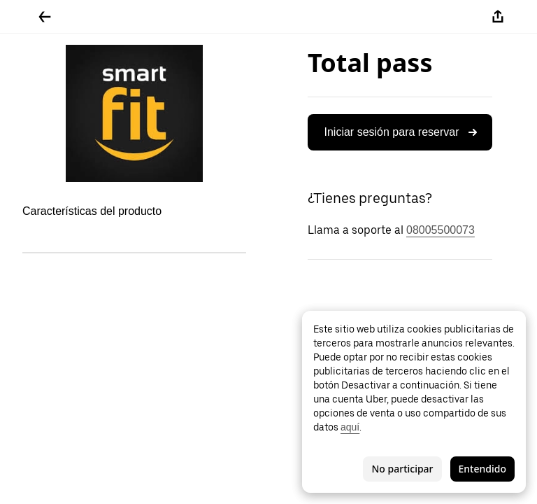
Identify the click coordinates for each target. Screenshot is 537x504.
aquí (350, 427)
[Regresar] (45, 17)
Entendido (482, 468)
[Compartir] (498, 17)
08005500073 (440, 230)
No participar (402, 468)
